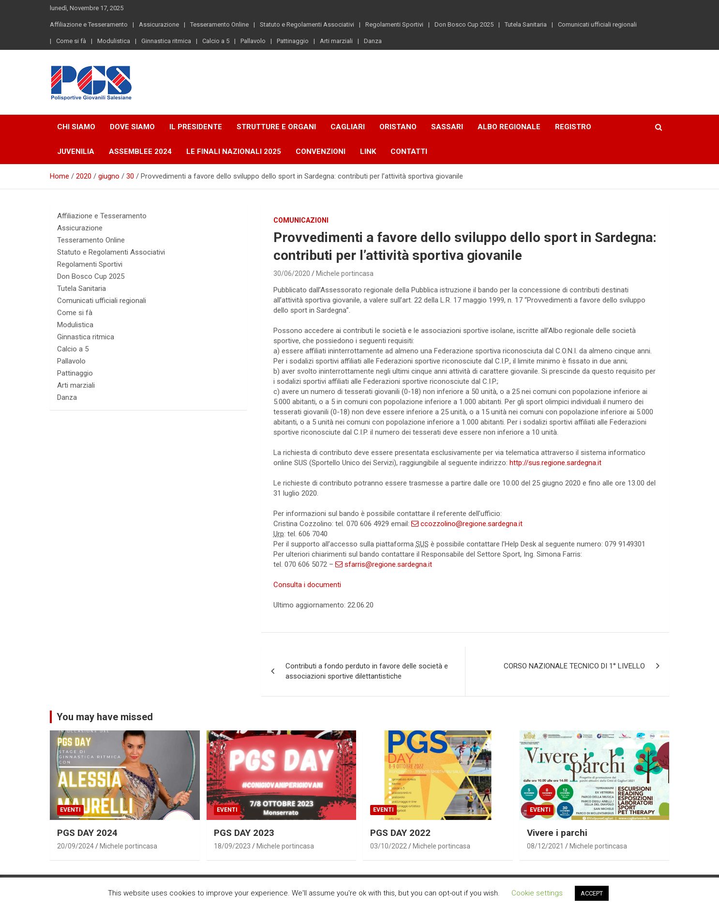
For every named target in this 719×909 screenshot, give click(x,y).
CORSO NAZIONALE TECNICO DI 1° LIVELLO (574, 666)
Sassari (447, 126)
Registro (573, 126)
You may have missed (105, 717)
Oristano (398, 126)
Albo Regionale (509, 126)
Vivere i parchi (557, 832)
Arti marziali (336, 41)
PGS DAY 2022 (400, 832)
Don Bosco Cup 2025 (464, 24)
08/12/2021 (545, 846)
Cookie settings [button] (537, 893)
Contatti (408, 151)
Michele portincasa (345, 273)
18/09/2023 (232, 846)
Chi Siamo (76, 126)
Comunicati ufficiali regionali (597, 24)
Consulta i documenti (307, 584)
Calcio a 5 (215, 41)
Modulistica (113, 41)
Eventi (70, 809)
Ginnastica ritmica (166, 41)
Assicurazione (159, 24)
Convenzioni (320, 151)
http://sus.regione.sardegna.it (555, 462)
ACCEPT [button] (592, 893)
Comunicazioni (301, 220)
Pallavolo (253, 41)
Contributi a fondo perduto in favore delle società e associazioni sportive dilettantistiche (366, 671)
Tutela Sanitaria (526, 24)
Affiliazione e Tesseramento (89, 24)
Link (368, 151)
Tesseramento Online (219, 24)
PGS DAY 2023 (244, 832)
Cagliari (347, 126)
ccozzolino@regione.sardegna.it (467, 523)
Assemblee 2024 (140, 151)
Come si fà (71, 41)
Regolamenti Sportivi (394, 24)
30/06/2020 (291, 273)
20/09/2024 (75, 846)
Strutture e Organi (276, 126)
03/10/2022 (388, 846)
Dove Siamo (132, 126)
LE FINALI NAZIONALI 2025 (233, 151)
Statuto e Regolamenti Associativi (307, 24)
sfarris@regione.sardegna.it (383, 564)
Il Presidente (195, 126)
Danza (373, 41)
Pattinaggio (293, 41)
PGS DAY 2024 (87, 832)
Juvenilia (75, 151)
